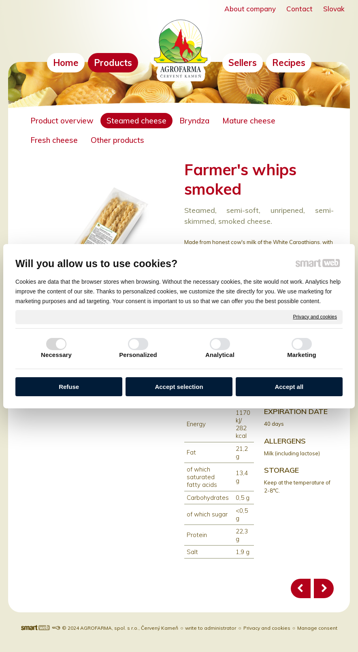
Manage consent (317, 628)
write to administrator (210, 628)
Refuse (69, 386)
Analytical (219, 354)
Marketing (301, 354)
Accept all (289, 386)
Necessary (56, 354)
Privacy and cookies (315, 316)
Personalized (138, 354)
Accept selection (179, 386)
